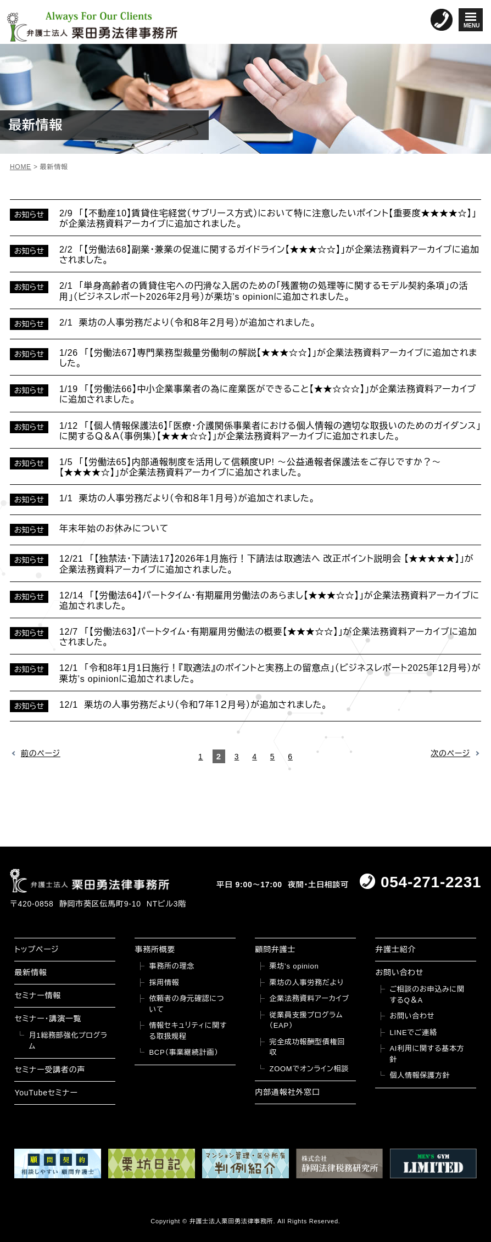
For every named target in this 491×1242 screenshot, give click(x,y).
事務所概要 (155, 949)
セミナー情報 (37, 995)
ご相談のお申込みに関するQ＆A (426, 994)
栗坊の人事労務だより (306, 982)
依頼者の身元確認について (186, 1004)
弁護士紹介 (395, 949)
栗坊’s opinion (294, 966)
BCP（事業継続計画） (183, 1052)
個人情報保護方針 (419, 1075)
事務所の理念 (171, 966)
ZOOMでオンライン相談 (309, 1069)
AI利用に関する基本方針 (426, 1054)
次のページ (450, 753)
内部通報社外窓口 (287, 1092)
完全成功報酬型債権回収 (307, 1047)
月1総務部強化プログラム (68, 1040)
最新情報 (30, 972)
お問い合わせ (399, 972)
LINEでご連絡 (413, 1032)
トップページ (36, 949)
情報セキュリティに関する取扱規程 (188, 1030)
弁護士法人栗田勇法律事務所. (232, 1221)
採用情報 (164, 982)
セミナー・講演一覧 (47, 1018)
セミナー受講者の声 (49, 1069)
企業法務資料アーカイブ (309, 998)
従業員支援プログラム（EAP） (306, 1020)
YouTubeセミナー (45, 1092)
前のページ (40, 753)
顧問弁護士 (275, 949)
